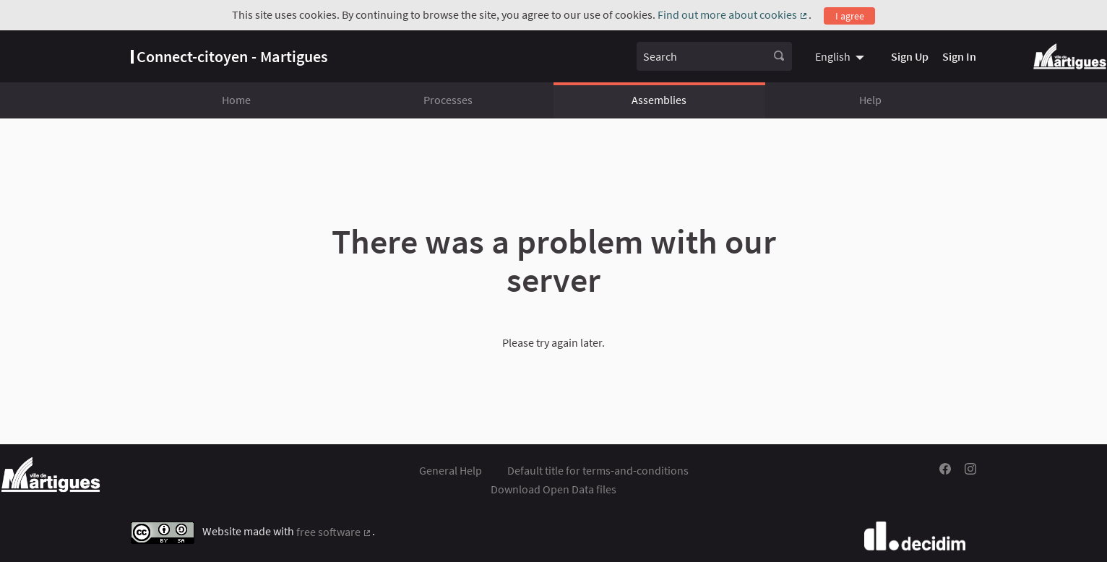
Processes (448, 99)
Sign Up (910, 56)
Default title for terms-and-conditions (598, 470)
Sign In (959, 56)
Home (236, 99)
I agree (849, 15)
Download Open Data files (553, 489)
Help (870, 99)
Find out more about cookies (733, 14)
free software (334, 531)
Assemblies (659, 99)
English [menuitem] (832, 56)
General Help (450, 470)
